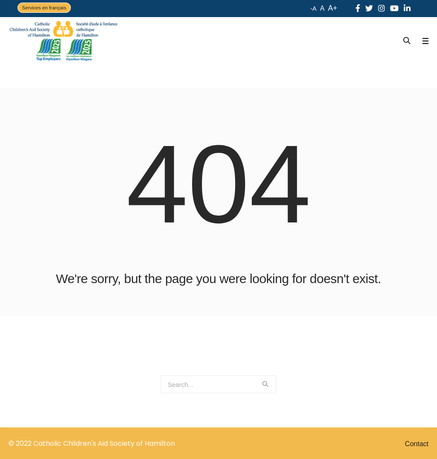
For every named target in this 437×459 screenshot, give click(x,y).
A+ (332, 8)
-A (313, 8)
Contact (416, 443)
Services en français (44, 7)
